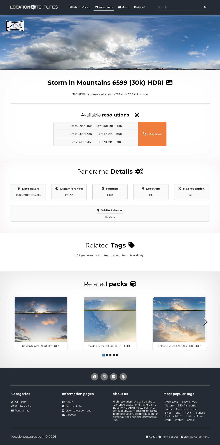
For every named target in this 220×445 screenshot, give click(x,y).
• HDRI (187, 412)
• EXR (166, 416)
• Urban (198, 416)
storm (116, 255)
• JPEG (177, 416)
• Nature (168, 405)
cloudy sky (137, 255)
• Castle (190, 420)
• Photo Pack (189, 402)
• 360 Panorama (186, 405)
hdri (99, 255)
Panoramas (104, 7)
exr (107, 255)
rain (125, 255)
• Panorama (170, 402)
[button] (103, 355)
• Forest (192, 409)
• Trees (167, 409)
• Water (178, 420)
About (139, 7)
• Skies (167, 412)
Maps (123, 7)
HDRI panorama (84, 255)
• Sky (177, 412)
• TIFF (187, 416)
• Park (167, 420)
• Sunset (200, 412)
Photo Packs (79, 7)
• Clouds (179, 409)
